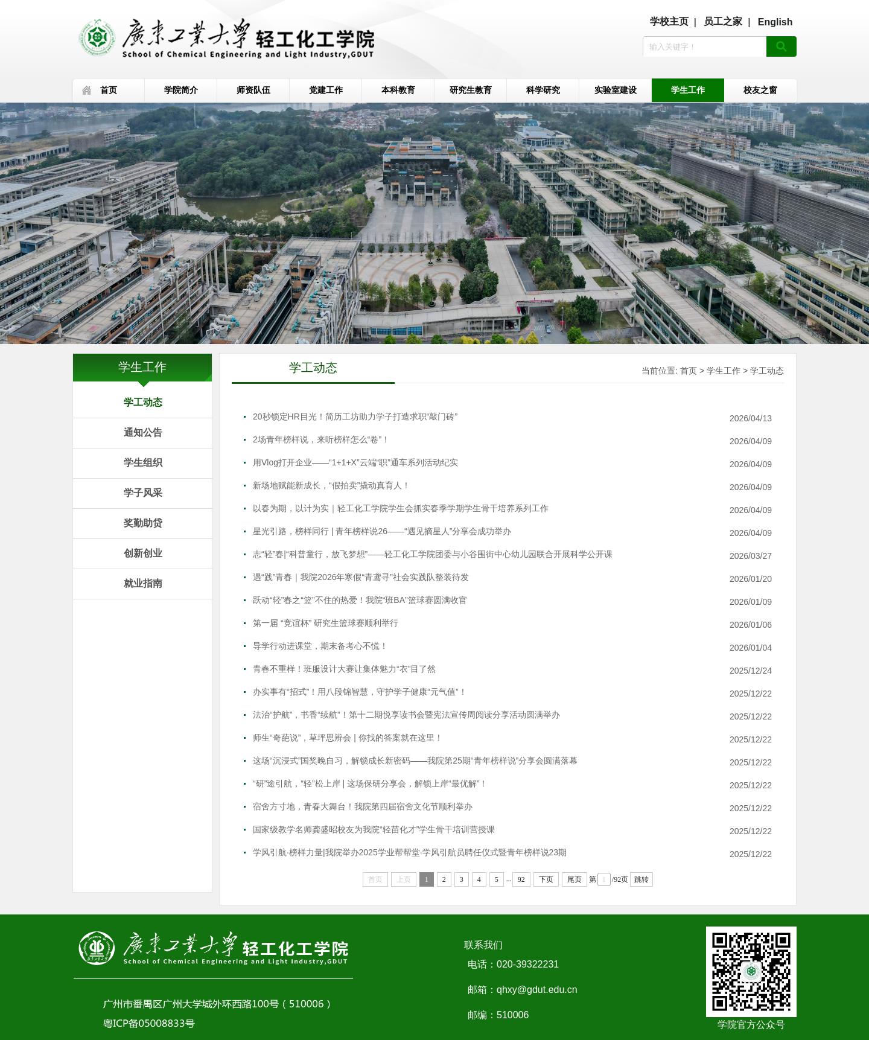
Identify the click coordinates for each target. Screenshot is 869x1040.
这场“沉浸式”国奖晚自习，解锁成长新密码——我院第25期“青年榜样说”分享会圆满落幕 (415, 760)
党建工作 (326, 90)
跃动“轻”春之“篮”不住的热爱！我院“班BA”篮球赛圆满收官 (360, 600)
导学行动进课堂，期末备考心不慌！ (320, 646)
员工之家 (723, 21)
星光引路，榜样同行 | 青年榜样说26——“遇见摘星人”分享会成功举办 (382, 531)
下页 (546, 879)
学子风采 (143, 493)
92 (521, 879)
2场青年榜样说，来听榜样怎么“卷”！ (321, 439)
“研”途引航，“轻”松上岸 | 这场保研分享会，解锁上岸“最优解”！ (370, 783)
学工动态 (143, 402)
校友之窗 (760, 90)
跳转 (641, 879)
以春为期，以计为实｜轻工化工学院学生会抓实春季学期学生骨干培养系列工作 (401, 508)
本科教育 (398, 90)
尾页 (574, 879)
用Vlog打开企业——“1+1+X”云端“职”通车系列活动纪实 (355, 462)
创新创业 (143, 553)
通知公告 (143, 432)
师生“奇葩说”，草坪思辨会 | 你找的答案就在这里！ (348, 737)
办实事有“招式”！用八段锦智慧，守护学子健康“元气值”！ (360, 692)
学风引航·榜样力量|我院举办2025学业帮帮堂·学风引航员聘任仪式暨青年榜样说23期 (410, 852)
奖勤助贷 (143, 523)
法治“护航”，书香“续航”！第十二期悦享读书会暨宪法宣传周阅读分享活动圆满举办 (406, 714)
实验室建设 (615, 90)
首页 (108, 90)
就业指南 (143, 583)
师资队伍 (253, 90)
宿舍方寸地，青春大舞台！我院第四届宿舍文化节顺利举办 (363, 806)
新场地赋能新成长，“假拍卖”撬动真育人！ (331, 485)
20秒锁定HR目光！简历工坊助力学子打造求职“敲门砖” (355, 416)
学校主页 (669, 21)
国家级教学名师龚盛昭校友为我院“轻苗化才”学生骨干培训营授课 (374, 829)
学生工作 (688, 90)
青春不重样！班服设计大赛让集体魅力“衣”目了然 (344, 669)
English (775, 22)
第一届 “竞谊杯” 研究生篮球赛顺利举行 (325, 623)
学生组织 (143, 463)
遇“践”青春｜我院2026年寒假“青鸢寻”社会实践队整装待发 (361, 577)
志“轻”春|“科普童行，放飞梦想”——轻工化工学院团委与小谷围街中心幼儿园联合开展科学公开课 (433, 554)
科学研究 (543, 90)
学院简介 (181, 90)
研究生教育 (471, 90)
